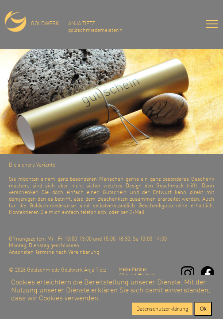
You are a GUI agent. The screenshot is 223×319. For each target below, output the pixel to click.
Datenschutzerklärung (162, 308)
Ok (203, 309)
